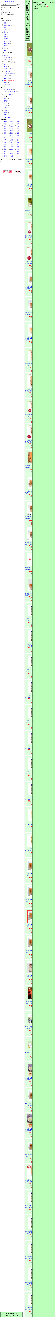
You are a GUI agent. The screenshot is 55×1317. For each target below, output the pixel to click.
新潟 (11, 133)
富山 (18, 133)
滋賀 (11, 140)
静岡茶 (6, 101)
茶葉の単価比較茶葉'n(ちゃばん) (11, 1315)
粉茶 (5, 48)
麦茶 (5, 64)
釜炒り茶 (6, 41)
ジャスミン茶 (7, 69)
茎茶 (5, 34)
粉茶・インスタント (9, 91)
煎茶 (5, 23)
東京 (5, 130)
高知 (18, 149)
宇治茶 (6, 110)
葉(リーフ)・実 (8, 89)
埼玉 (11, 128)
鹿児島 (6, 156)
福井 (18, 140)
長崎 (18, 151)
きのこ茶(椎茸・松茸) (10, 80)
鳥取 (18, 144)
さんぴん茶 (7, 71)
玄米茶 (6, 46)
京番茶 (6, 39)
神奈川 (12, 130)
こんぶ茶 (6, 75)
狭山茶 (6, 98)
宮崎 (18, 153)
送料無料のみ (5, 12)
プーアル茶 (7, 59)
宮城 (18, 124)
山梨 (18, 130)
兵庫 (18, 142)
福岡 (5, 151)
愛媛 (5, 149)
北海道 (6, 121)
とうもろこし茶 (8, 73)
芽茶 (5, 32)
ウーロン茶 (7, 57)
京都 (5, 142)
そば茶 (6, 66)
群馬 (5, 128)
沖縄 (11, 156)
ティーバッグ (7, 94)
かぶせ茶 (6, 30)
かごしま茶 (7, 117)
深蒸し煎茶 (7, 25)
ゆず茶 (6, 82)
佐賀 (11, 151)
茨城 (11, 126)
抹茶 (5, 50)
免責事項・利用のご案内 (12, 1)
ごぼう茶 (6, 78)
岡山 (5, 144)
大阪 (11, 142)
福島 (5, 126)
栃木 (18, 126)
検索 (18, 4)
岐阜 (11, 135)
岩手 (5, 124)
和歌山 (18, 137)
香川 (18, 147)
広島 (11, 144)
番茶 (5, 36)
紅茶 (5, 55)
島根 (5, 147)
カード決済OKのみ (7, 14)
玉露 (5, 27)
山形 (11, 124)
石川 (5, 135)
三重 (11, 137)
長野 (5, 133)
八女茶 (6, 114)
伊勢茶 (6, 108)
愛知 (5, 137)
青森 (11, 121)
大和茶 (6, 112)
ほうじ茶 (6, 43)
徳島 (11, 149)
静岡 (18, 135)
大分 (5, 153)
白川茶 (6, 105)
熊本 (11, 153)
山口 (11, 147)
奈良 (5, 140)
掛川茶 (6, 103)
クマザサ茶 (7, 85)
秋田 (18, 121)
